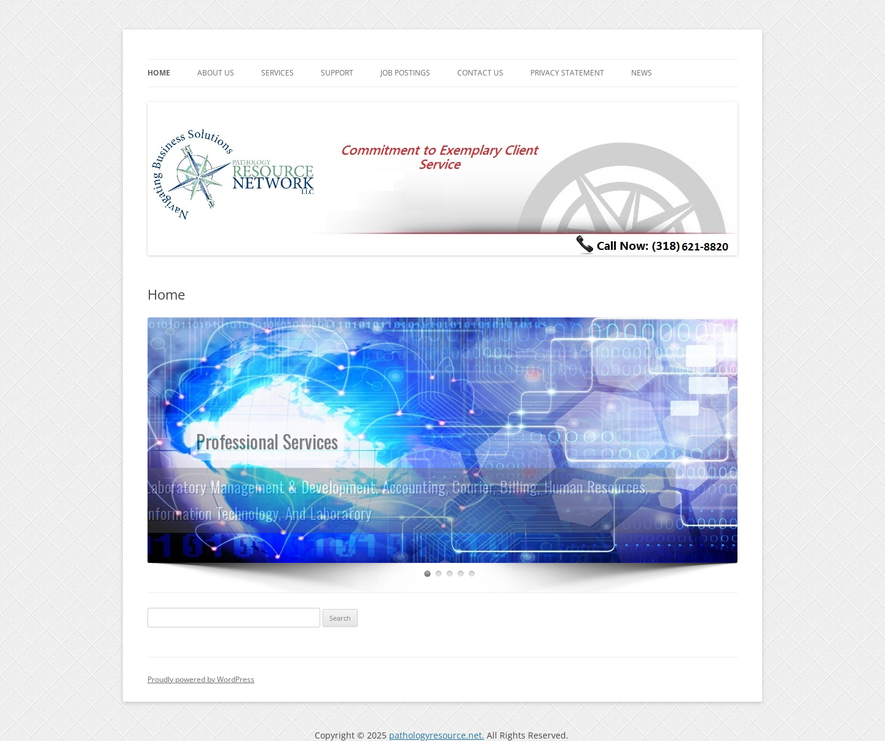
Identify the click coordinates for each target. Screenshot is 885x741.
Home (159, 73)
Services (277, 73)
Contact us (480, 73)
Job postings (405, 73)
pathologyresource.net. (436, 735)
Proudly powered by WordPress (201, 679)
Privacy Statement (567, 73)
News (641, 73)
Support (337, 73)
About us (215, 73)
